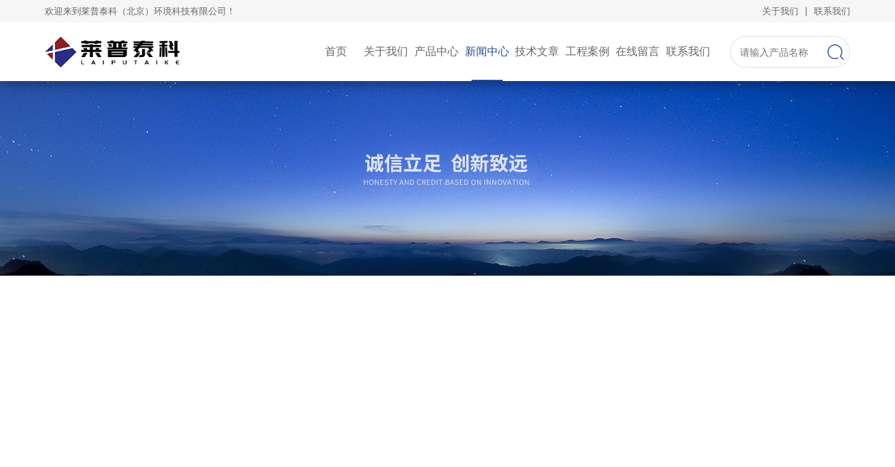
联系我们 (832, 11)
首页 (336, 51)
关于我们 (780, 11)
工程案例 (588, 51)
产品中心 (436, 51)
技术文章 (537, 51)
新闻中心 (487, 51)
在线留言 (637, 51)
